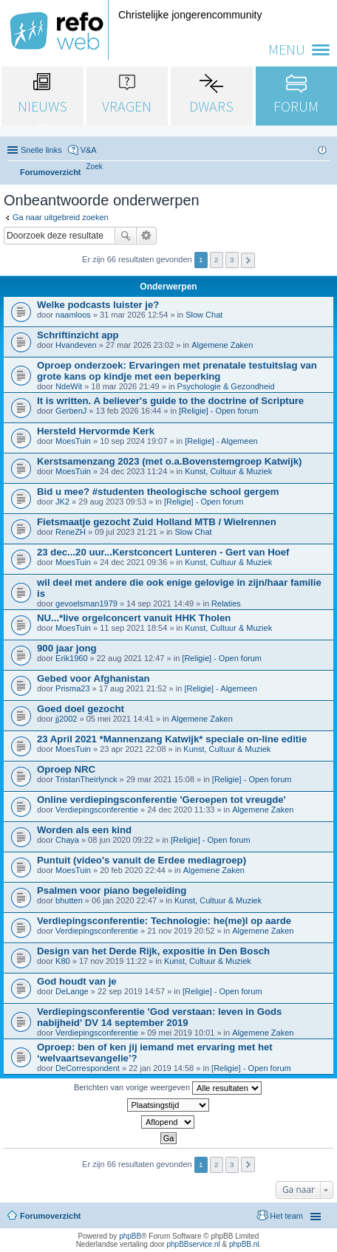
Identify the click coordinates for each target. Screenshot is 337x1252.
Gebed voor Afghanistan (93, 678)
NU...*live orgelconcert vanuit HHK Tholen (134, 617)
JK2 (62, 501)
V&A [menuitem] (89, 150)
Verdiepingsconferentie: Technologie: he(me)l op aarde (164, 920)
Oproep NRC (66, 769)
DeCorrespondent (87, 1068)
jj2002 (66, 718)
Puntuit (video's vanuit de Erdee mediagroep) (141, 860)
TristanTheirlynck (86, 779)
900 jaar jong (67, 648)
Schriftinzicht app (78, 335)
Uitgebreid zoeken (147, 235)
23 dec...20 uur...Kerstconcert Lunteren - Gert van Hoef (163, 552)
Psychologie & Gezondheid (226, 386)
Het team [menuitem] (286, 1215)
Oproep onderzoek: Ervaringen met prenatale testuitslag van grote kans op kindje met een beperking (177, 371)
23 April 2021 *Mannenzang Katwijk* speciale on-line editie (172, 739)
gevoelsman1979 (86, 603)
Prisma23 (72, 688)
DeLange (72, 991)
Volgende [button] (248, 260)
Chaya (67, 839)
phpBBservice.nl (192, 1244)
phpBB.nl (244, 1244)
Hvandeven (76, 345)
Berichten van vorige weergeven (168, 1088)
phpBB (130, 1236)
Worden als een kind (84, 829)
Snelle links (41, 150)
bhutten (69, 900)
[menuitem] (94, 167)
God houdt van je (77, 981)
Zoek (126, 235)
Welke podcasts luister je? (98, 304)
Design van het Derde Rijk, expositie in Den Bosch (153, 951)
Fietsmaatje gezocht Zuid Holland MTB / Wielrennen (156, 521)
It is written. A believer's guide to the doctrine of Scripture (170, 400)
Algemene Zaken (222, 345)
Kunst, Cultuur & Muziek (228, 471)
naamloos (73, 314)
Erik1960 (71, 658)
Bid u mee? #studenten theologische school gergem (158, 491)
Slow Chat (203, 314)
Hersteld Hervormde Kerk (95, 431)
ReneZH (70, 531)
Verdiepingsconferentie (96, 809)
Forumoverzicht (50, 1215)
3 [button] (232, 260)
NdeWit (68, 386)
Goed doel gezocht (80, 708)
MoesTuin (73, 441)
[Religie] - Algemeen (221, 441)
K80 (62, 961)
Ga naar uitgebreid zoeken (61, 217)
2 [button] (216, 260)
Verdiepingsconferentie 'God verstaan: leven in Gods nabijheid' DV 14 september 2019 (159, 1017)
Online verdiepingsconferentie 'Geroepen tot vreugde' (161, 799)
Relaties (226, 603)
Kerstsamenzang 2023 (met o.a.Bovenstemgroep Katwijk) (169, 461)
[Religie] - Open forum (219, 410)
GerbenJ (70, 410)
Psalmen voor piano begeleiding (111, 890)
